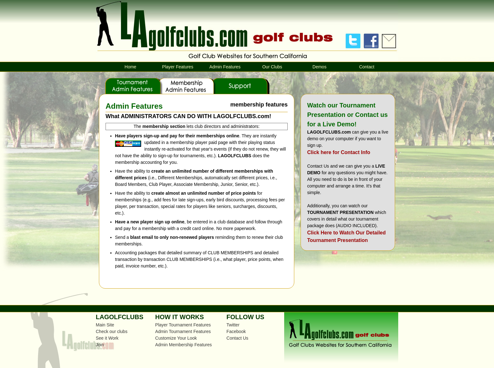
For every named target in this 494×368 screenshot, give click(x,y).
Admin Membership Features (183, 344)
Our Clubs (272, 66)
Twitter (233, 324)
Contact (366, 66)
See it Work (107, 338)
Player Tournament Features (183, 324)
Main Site (105, 324)
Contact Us (237, 338)
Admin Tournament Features (183, 331)
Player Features (177, 66)
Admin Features (225, 66)
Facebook (236, 331)
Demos (319, 66)
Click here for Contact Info (338, 152)
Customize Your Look (176, 338)
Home (130, 66)
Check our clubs (111, 331)
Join (100, 344)
